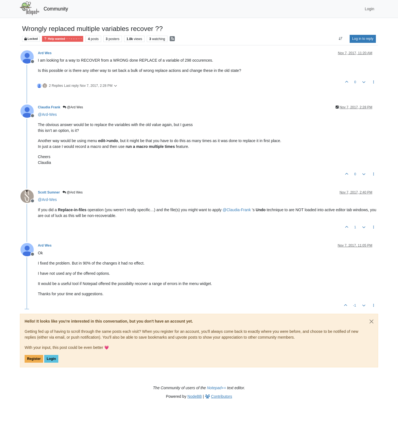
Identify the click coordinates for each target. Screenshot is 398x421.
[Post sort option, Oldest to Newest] (340, 39)
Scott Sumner (49, 192)
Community (56, 9)
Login (51, 359)
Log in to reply (362, 39)
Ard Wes (44, 53)
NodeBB (194, 396)
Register (34, 359)
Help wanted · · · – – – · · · (62, 39)
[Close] (371, 321)
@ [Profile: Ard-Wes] (47, 114)
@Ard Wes (73, 107)
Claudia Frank (49, 107)
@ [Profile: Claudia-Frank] (236, 210)
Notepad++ (216, 388)
